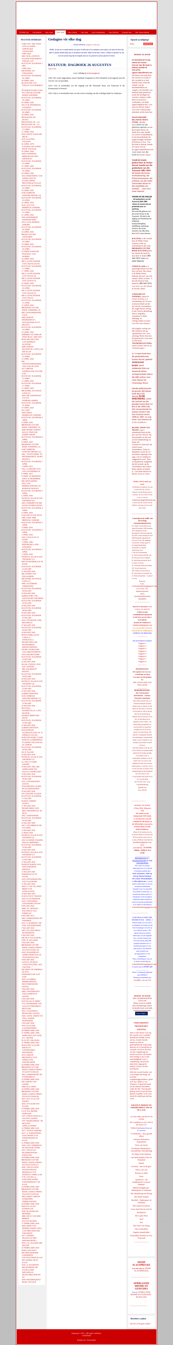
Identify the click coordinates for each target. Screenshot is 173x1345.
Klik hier (133, 1072)
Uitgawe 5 (142, 654)
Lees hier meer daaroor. (141, 323)
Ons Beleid (37, 32)
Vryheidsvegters (138, 348)
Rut (141, 1222)
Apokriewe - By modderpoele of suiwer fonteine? (141, 1182)
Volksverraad (135, 1128)
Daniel (141, 1163)
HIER (148, 189)
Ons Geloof (72, 32)
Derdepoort (141, 1212)
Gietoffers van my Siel (142, 980)
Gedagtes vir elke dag (93, 45)
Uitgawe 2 (142, 646)
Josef (141, 1219)
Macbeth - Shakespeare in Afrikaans (141, 1201)
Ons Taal (84, 32)
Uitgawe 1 (142, 643)
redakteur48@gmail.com (142, 625)
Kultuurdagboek (93, 73)
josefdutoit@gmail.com (142, 842)
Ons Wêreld (113, 32)
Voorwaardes (91, 1340)
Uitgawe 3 (142, 648)
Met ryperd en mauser (141, 1206)
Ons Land (49, 32)
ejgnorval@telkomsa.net (142, 72)
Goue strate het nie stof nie (141, 1209)
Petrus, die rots (141, 1170)
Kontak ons (81, 1340)
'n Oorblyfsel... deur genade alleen (141, 1135)
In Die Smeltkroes (139, 422)
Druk (50, 69)
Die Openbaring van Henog (141, 1193)
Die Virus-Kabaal (142, 32)
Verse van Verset (141, 1145)
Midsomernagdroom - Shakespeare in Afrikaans (141, 1189)
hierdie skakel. (144, 107)
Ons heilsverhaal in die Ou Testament (141, 1158)
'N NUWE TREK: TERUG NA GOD (143, 850)
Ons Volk (60, 32)
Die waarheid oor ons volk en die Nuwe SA (141, 1123)
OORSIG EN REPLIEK (142, 633)
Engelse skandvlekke (141, 1232)
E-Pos (54, 69)
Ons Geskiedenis (98, 32)
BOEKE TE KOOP (142, 996)
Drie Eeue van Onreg (141, 1225)
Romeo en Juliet (141, 1173)
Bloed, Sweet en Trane (141, 474)
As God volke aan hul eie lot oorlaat (141, 1117)
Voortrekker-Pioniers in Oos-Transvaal (141, 1236)
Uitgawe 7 (142, 659)
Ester (141, 1176)
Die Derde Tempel (141, 1197)
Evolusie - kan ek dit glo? (141, 1166)
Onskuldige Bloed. (140, 383)
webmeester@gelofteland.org (143, 500)
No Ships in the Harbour (141, 1154)
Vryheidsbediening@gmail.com (144, 586)
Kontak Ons (127, 32)
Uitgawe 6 (142, 656)
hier (150, 112)
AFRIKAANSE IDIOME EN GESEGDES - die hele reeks (141, 1294)
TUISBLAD (24, 32)
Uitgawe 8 (142, 661)
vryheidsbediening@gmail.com (144, 907)
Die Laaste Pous (141, 1216)
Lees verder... (141, 1013)
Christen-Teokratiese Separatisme (141, 1140)
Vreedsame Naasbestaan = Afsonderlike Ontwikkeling (141, 1149)
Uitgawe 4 (142, 651)
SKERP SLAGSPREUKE (142, 1269)
